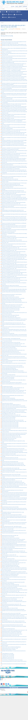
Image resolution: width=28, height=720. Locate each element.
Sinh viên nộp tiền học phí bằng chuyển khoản (8, 374)
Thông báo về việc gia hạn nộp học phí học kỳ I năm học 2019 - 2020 (12, 481)
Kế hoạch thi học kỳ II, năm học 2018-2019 (8, 536)
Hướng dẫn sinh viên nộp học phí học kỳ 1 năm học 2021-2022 (11, 342)
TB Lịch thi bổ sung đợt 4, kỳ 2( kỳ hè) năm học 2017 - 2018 (10, 591)
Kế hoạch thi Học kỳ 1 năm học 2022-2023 (8, 295)
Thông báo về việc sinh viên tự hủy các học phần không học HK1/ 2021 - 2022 (13, 343)
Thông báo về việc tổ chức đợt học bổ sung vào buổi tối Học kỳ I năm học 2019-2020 (14, 495)
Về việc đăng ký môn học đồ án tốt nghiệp (8, 654)
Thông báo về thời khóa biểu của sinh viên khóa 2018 (9, 575)
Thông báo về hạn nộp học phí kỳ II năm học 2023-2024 (10, 179)
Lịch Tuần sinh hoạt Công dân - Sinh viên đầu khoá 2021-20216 (11, 338)
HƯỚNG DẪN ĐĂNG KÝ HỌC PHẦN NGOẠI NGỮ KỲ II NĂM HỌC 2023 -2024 (13, 190)
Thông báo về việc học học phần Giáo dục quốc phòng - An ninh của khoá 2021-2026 (14, 334)
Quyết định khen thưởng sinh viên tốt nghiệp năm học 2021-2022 (11, 299)
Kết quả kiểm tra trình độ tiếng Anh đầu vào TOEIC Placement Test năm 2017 (13, 482)
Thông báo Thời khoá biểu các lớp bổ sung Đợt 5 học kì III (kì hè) (11, 306)
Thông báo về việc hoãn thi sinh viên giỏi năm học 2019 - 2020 (11, 435)
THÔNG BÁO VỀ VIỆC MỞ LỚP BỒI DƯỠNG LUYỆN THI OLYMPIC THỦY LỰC (13, 395)
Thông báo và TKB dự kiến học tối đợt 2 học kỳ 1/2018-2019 (10, 566)
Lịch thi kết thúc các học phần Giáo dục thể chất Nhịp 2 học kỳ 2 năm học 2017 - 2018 (14, 630)
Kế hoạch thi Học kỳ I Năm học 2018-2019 (8, 583)
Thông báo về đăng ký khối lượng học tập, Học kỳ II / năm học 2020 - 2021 (13, 391)
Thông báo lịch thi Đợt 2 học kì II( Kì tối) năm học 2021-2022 (10, 308)
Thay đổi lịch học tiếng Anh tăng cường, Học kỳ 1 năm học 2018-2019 (12, 588)
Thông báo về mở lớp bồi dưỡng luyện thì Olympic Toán (10, 565)
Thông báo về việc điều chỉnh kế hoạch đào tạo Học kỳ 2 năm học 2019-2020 (13, 448)
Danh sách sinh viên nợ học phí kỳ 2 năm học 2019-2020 (10, 422)
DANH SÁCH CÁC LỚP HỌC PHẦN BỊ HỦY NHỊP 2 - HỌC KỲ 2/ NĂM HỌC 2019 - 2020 (14, 421)
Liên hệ (20, 6)
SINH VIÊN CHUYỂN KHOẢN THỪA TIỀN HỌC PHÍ (9, 368)
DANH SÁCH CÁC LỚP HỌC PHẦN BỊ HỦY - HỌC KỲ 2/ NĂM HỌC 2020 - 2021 (13, 387)
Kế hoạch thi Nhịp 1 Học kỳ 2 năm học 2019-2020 (9, 438)
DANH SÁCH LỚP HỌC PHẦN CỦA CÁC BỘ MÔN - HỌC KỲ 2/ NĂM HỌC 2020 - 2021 (14, 390)
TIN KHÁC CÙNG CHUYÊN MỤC (6, 39)
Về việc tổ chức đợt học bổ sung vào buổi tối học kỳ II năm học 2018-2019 (13, 540)
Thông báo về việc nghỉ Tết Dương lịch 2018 (8, 628)
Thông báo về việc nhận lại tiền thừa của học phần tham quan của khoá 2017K (13, 356)
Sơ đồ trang (25, 6)
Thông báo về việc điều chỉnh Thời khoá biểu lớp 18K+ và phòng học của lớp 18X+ (14, 571)
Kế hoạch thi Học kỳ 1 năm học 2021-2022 (8, 333)
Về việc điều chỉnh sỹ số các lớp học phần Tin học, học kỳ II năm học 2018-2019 (13, 539)
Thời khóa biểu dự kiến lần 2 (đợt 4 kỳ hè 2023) (9, 236)
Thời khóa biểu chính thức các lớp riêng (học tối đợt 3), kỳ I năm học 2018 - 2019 (14, 562)
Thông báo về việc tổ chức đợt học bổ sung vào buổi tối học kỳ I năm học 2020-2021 (14, 407)
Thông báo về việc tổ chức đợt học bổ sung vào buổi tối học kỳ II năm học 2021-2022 (14, 319)
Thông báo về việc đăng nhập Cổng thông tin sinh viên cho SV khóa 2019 (12, 490)
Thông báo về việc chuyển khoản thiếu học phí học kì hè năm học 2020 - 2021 (13, 350)
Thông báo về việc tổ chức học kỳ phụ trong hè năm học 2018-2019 (12, 514)
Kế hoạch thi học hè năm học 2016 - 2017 (8, 658)
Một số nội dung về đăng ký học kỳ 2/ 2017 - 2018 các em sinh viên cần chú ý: (13, 621)
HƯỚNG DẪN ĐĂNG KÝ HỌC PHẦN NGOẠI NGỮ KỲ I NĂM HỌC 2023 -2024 (13, 210)
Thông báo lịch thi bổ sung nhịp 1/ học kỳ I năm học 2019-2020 (11, 474)
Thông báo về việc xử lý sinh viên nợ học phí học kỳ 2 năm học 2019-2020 (12, 420)
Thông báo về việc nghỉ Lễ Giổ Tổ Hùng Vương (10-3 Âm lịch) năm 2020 (12, 451)
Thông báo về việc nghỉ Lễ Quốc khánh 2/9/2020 (9, 408)
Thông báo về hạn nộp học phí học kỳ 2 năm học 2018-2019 (10, 538)
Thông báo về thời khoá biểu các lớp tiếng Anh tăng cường (10, 584)
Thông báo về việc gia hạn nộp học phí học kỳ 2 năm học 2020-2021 (12, 382)
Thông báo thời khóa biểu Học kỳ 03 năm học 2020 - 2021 (10, 351)
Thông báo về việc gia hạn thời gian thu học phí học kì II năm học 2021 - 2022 (13, 307)
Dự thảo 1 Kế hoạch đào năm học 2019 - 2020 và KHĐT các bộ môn (11, 526)
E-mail (16, 6)
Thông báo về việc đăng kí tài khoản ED (7, 186)
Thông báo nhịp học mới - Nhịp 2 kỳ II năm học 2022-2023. (10, 285)
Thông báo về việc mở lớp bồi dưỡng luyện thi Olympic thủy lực (11, 317)
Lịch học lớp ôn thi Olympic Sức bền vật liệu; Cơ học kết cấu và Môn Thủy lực (13, 615)
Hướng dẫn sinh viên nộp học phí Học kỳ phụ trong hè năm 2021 (11, 352)
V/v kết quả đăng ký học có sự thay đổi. (7, 653)
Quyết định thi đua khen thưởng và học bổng (8, 418)
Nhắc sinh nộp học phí (5, 491)
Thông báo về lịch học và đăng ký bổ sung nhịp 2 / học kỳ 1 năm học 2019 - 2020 (13, 483)
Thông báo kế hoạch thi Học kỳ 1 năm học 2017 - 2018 (10, 648)
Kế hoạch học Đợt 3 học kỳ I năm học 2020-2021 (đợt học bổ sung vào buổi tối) (13, 405)
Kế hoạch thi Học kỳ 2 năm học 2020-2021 (8, 378)
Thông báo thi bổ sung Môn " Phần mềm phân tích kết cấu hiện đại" (12, 631)
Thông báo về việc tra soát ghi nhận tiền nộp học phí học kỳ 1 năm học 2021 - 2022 (14, 329)
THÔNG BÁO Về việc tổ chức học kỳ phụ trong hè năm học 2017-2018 (12, 600)
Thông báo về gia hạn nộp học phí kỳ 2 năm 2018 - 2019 (10, 535)
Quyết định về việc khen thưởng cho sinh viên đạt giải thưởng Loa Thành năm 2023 (14, 166)
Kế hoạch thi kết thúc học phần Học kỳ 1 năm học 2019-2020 (11, 496)
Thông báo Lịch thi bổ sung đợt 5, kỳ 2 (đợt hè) (9, 649)
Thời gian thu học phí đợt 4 (6, 396)
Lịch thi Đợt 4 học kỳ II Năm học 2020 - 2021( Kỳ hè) (9, 348)
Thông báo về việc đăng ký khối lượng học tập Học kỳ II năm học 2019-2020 (13, 464)
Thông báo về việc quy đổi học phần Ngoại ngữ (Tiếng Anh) (10, 315)
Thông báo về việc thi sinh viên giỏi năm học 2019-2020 (10, 457)
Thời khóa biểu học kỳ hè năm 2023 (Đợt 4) (8, 232)
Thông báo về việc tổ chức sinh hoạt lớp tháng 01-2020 (10, 461)
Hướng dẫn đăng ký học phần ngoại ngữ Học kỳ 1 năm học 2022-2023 (12, 304)
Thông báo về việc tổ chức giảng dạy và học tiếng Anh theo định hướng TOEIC (13, 582)
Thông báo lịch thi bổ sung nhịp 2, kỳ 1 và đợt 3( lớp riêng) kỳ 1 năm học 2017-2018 (14, 617)
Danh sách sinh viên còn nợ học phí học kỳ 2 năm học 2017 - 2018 (11, 604)
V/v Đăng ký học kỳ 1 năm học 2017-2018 (8, 657)
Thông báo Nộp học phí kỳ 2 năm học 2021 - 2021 (9, 316)
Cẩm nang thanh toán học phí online (7, 386)
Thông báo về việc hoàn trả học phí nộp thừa (8, 398)
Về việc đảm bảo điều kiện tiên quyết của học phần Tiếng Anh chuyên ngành (13, 609)
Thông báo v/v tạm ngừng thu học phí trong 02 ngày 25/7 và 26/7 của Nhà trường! (14, 225)
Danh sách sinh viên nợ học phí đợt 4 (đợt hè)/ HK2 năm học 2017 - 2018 (12, 597)
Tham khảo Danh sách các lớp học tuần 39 (8, 439)
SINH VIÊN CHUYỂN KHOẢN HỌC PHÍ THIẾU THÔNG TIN (10, 369)
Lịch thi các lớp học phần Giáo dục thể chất (8, 558)
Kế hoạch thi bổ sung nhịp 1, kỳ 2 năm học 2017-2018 (10, 608)
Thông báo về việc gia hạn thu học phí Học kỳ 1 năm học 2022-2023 (12, 294)
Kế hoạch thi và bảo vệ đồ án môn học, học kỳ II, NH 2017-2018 (11, 613)
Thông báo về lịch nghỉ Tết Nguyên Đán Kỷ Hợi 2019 (9, 543)
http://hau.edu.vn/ (8, 675)
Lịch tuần (12, 6)
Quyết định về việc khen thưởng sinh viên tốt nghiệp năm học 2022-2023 (12, 185)
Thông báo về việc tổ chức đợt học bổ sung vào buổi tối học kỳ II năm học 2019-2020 (14, 433)
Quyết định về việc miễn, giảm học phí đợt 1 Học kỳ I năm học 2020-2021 (13, 26)
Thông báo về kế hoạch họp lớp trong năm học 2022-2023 (10, 297)
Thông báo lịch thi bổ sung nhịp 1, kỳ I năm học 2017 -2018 (10, 635)
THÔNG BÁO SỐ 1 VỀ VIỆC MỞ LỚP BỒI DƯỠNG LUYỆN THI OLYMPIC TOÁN (13, 399)
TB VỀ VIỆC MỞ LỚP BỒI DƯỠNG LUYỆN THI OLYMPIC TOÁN (10, 468)
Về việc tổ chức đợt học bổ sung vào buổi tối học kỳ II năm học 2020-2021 (13, 370)
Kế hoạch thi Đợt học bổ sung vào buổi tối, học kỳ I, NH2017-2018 (11, 632)
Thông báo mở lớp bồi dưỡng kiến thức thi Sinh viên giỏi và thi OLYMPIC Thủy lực (14, 544)
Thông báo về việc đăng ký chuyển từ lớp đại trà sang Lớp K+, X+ (11, 404)
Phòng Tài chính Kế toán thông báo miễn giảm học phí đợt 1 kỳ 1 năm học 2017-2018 (14, 614)
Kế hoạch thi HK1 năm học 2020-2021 (7, 403)
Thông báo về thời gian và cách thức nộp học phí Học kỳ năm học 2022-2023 (13, 298)
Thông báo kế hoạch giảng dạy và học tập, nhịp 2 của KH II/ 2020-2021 (12, 365)
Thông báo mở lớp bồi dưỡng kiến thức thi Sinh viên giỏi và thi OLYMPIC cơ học (13, 551)
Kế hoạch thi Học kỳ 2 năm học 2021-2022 (8, 311)
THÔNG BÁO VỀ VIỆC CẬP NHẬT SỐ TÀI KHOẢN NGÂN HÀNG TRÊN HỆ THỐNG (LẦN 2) (14, 289)
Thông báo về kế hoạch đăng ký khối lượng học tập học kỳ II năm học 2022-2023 (13, 290)
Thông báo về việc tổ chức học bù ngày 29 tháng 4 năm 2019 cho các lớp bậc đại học (14, 522)
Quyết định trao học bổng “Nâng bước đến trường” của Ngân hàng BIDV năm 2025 (14, 44)
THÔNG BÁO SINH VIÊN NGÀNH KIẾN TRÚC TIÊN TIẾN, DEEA (10, 389)
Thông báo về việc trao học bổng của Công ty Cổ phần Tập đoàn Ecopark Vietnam (14, 434)
